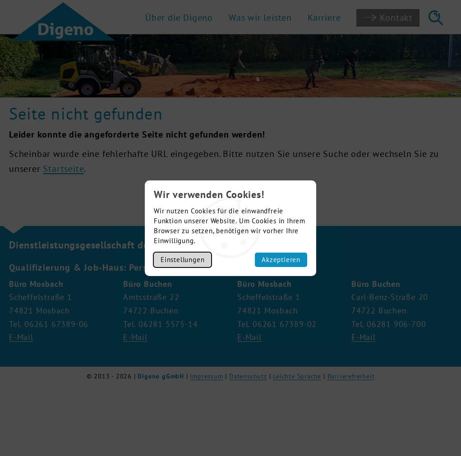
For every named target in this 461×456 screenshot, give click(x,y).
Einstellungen (182, 259)
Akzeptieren (281, 259)
